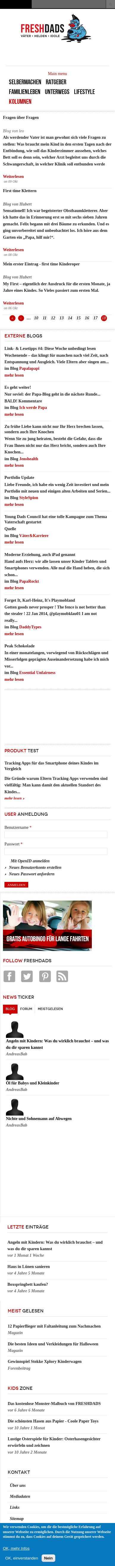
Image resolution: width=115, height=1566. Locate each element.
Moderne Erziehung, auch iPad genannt (39, 554)
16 (87, 318)
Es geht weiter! (17, 387)
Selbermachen (25, 82)
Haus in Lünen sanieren (28, 1266)
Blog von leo (13, 131)
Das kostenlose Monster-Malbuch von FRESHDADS (54, 1403)
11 (45, 318)
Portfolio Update (19, 477)
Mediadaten (20, 1496)
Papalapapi (29, 368)
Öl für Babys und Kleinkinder (32, 1083)
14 (70, 318)
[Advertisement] (31, 715)
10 (36, 318)
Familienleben (24, 91)
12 (53, 318)
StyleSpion (28, 498)
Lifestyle (84, 91)
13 (61, 318)
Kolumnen (20, 101)
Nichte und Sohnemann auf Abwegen (39, 1118)
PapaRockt (29, 581)
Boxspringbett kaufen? (27, 1284)
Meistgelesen (50, 1009)
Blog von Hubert (17, 204)
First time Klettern (20, 191)
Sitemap (17, 1518)
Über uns (18, 1485)
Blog (12, 1008)
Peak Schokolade (19, 646)
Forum (26, 1009)
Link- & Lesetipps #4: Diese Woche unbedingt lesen (50, 348)
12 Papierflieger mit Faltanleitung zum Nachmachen (54, 1326)
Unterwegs (57, 91)
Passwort (13, 844)
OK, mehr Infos (16, 1548)
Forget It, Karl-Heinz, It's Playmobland (39, 600)
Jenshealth (28, 459)
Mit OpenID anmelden (30, 861)
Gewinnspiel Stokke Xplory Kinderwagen (45, 1361)
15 (78, 318)
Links (15, 1507)
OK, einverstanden (21, 1558)
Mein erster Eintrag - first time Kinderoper (41, 264)
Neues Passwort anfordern (31, 874)
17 (95, 318)
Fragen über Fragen (21, 117)
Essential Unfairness (37, 672)
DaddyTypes (30, 627)
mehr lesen (14, 375)
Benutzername (17, 827)
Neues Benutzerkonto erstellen (35, 867)
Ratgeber (56, 82)
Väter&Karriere (33, 535)
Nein (48, 1558)
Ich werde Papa (33, 407)
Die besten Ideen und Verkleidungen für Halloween (53, 1344)
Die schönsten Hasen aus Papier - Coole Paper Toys (53, 1421)
